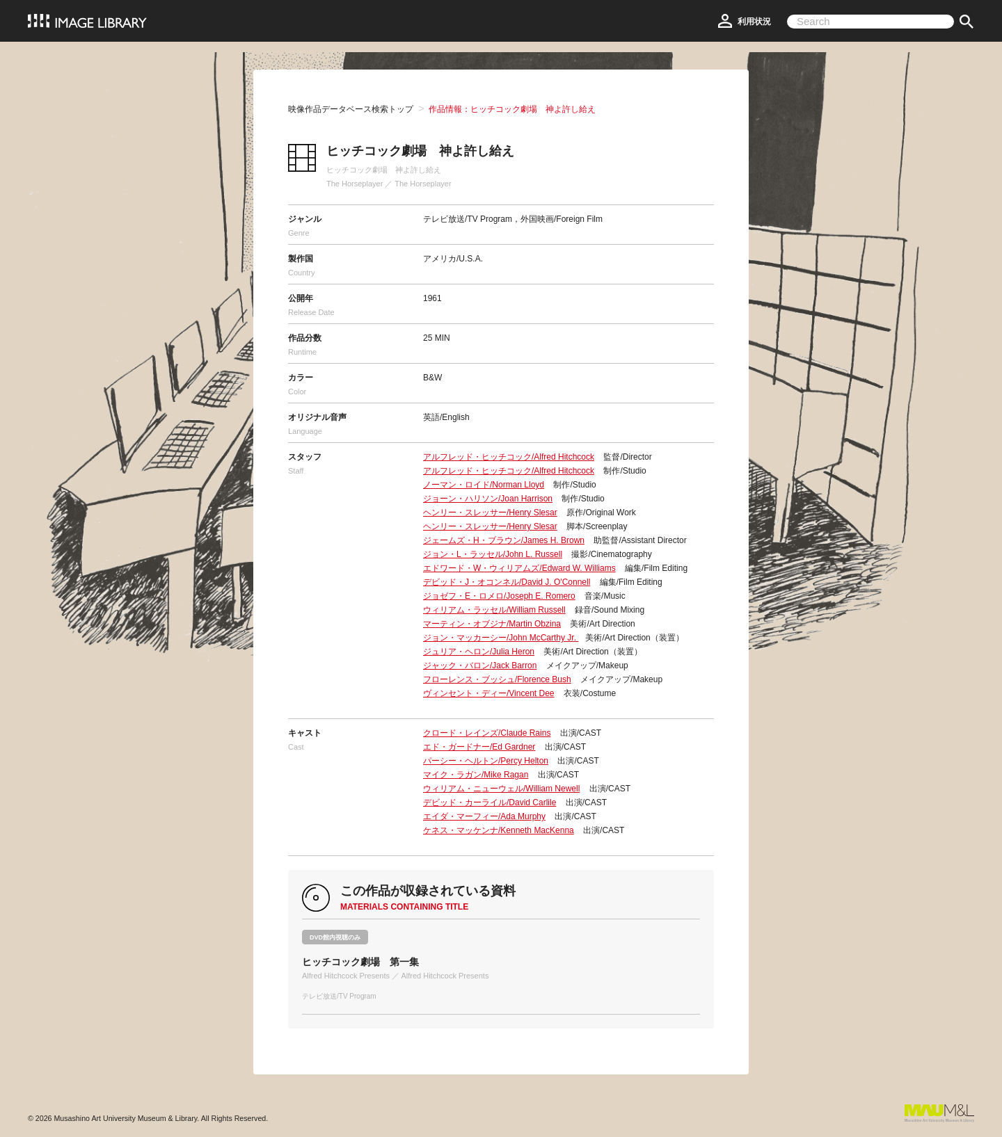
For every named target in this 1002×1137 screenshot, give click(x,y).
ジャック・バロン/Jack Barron (479, 665)
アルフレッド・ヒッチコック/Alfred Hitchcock (508, 457)
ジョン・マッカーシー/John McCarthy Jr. (500, 638)
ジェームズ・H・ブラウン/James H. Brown (503, 540)
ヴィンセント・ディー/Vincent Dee (489, 693)
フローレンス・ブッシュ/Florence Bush (497, 679)
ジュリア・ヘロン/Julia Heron (478, 651)
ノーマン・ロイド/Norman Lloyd (483, 485)
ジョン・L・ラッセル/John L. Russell (492, 554)
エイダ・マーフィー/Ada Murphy (484, 816)
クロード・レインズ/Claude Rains (486, 733)
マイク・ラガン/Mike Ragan (475, 775)
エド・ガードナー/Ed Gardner (479, 747)
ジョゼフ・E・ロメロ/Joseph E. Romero (499, 596)
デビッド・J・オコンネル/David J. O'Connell (506, 582)
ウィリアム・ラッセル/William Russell (494, 610)
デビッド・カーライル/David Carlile (489, 802)
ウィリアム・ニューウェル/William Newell (501, 788)
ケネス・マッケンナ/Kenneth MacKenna (498, 830)
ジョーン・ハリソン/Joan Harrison (487, 498)
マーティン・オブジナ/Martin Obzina (492, 624)
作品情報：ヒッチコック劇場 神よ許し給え (512, 109)
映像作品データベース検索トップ (350, 109)
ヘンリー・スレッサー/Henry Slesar (490, 512)
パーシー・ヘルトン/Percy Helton (485, 761)
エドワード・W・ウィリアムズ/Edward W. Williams (519, 568)
